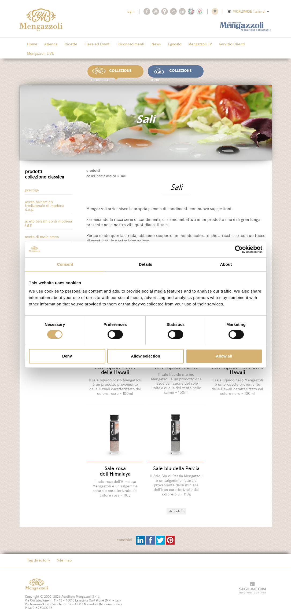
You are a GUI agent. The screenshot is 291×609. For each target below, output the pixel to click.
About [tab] (226, 264)
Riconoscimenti (118, 44)
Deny (67, 356)
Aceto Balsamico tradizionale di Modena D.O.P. (44, 195)
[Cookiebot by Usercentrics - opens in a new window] (238, 249)
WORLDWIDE (248, 11)
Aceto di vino (36, 238)
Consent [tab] (65, 264)
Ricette (64, 44)
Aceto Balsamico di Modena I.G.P (48, 213)
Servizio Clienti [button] (208, 44)
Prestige (32, 180)
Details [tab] (145, 264)
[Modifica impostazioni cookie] (93, 596)
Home (31, 44)
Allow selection (145, 356)
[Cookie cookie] (58, 596)
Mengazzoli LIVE (238, 44)
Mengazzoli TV (179, 44)
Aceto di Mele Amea (42, 226)
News (140, 44)
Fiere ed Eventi (88, 44)
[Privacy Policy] (36, 596)
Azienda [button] (46, 44)
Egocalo (156, 44)
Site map (60, 545)
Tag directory (37, 545)
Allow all (224, 356)
